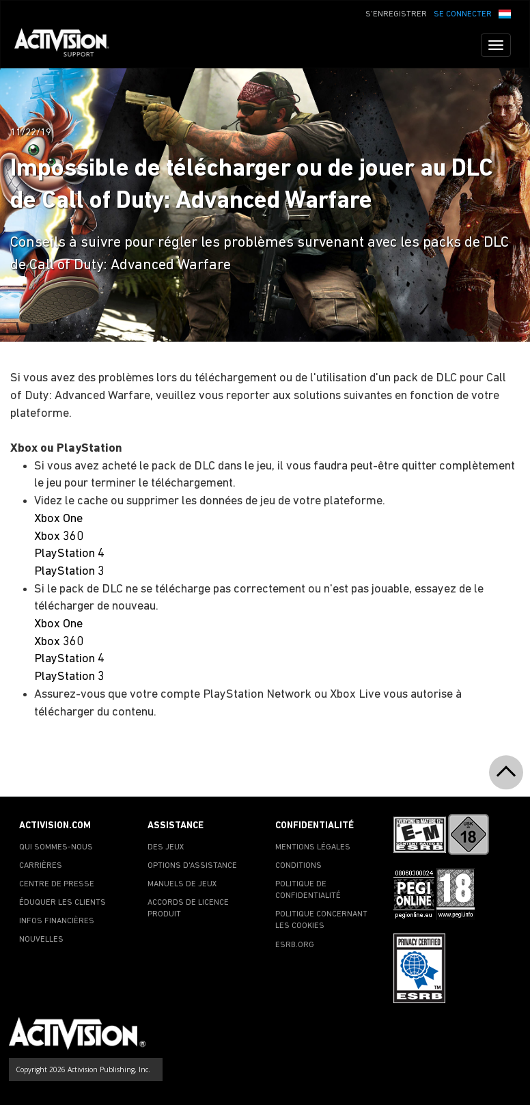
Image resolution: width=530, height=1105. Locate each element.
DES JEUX (166, 847)
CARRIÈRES (40, 866)
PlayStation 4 (69, 553)
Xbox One (58, 519)
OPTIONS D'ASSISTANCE (192, 866)
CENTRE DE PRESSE (56, 884)
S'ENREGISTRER (396, 14)
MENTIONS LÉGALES (312, 847)
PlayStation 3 (69, 571)
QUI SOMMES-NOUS (56, 847)
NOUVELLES (41, 940)
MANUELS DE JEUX (182, 884)
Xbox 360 (58, 536)
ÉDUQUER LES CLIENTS (62, 903)
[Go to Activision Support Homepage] (68, 45)
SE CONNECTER (463, 14)
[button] (505, 13)
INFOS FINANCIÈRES (56, 921)
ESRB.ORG (294, 945)
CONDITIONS (298, 866)
